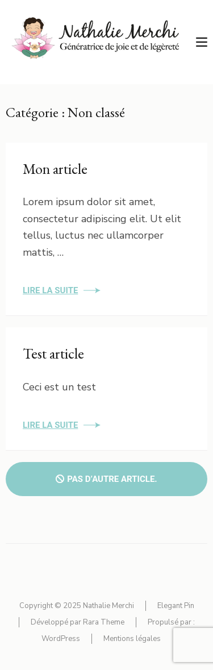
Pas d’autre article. (106, 479)
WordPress (60, 639)
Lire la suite (50, 290)
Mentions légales (132, 639)
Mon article (55, 168)
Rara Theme (103, 622)
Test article (53, 353)
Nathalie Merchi (108, 606)
